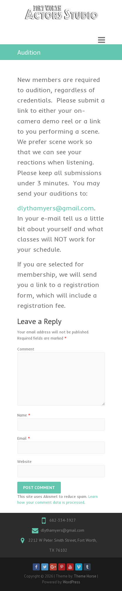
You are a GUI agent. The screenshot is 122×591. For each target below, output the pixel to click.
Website (24, 461)
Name (23, 415)
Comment (25, 349)
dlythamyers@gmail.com (62, 530)
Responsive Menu (101, 40)
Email (23, 438)
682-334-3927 (62, 520)
